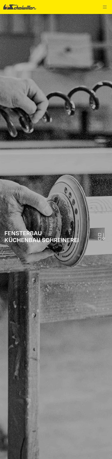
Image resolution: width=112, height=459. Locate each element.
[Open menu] (105, 7)
